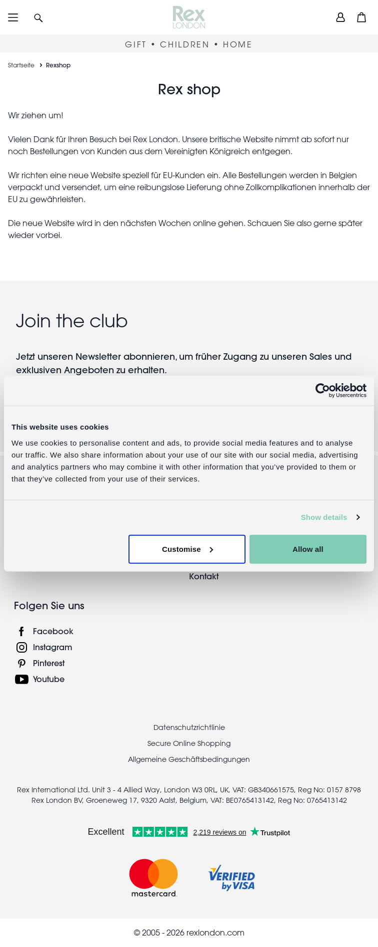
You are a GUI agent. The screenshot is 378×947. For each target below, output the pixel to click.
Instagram (52, 647)
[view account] (340, 17)
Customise (187, 548)
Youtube (48, 679)
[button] (38, 17)
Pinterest (48, 663)
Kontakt (203, 576)
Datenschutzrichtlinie (189, 727)
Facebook (53, 631)
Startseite (21, 65)
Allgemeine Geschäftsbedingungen (189, 759)
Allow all (308, 548)
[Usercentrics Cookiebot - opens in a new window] (322, 390)
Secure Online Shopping (189, 743)
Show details (324, 517)
